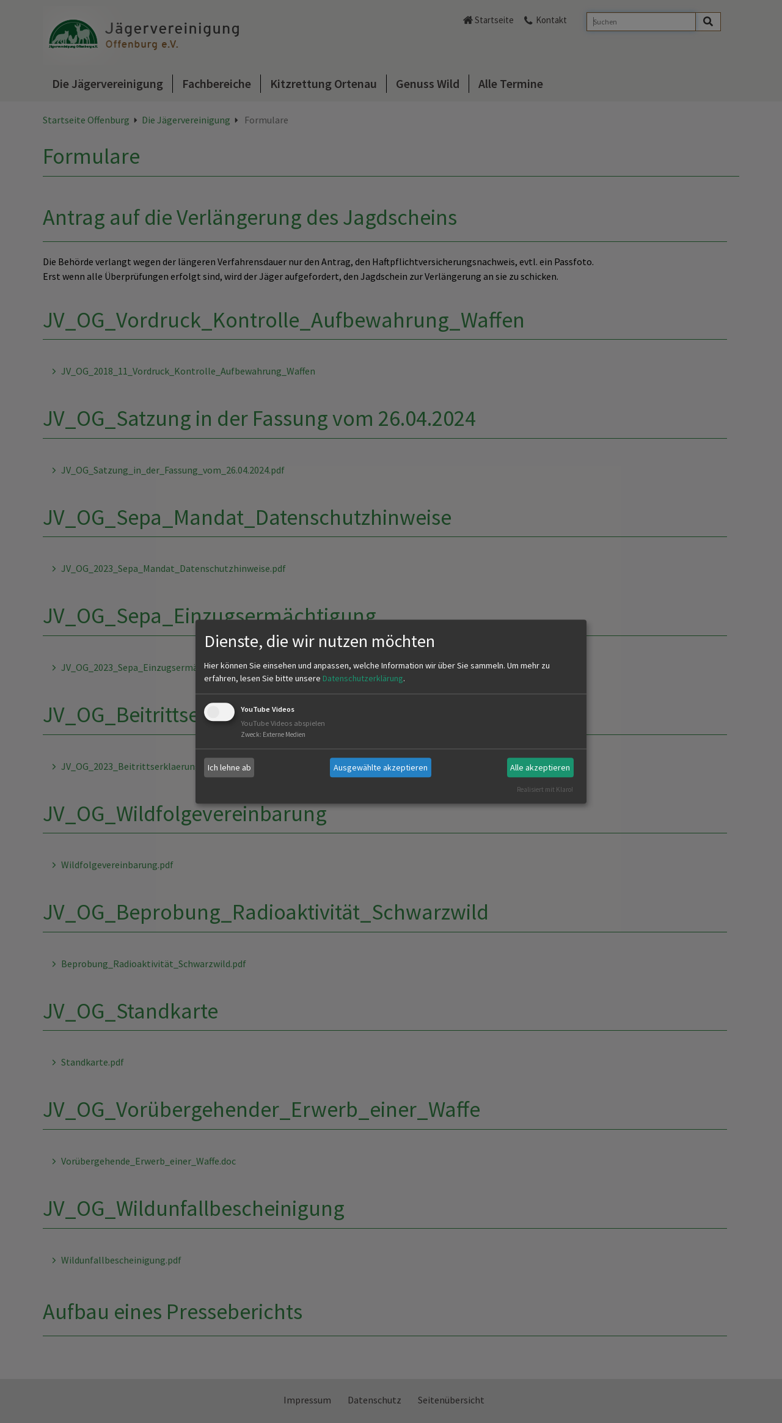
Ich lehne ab (229, 767)
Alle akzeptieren (540, 767)
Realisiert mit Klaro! (545, 789)
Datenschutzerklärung (363, 678)
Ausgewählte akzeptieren (381, 767)
